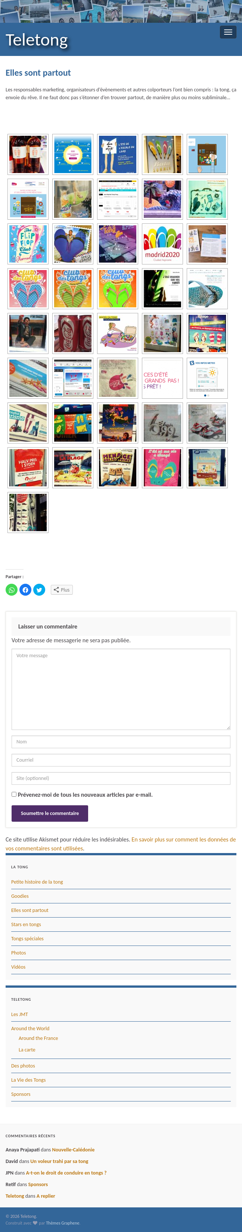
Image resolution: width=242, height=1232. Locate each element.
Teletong (37, 39)
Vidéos (18, 967)
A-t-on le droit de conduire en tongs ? (66, 1173)
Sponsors (21, 1094)
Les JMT (19, 1014)
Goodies (20, 896)
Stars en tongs (26, 924)
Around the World (30, 1028)
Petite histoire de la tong (37, 882)
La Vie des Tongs (28, 1080)
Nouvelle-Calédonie (73, 1150)
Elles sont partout (30, 910)
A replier (46, 1196)
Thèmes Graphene (62, 1223)
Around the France (38, 1038)
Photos (18, 953)
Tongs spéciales (27, 938)
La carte (27, 1050)
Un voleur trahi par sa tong (59, 1161)
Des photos (23, 1066)
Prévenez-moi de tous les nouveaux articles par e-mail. (85, 794)
